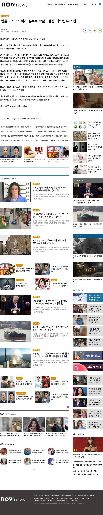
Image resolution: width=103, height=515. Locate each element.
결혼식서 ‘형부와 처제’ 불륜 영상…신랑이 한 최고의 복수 (62, 462)
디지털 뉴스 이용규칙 (83, 495)
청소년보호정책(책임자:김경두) (68, 495)
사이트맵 (91, 495)
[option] (33, 427)
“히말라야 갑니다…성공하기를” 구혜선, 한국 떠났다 (38, 452)
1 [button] (33, 469)
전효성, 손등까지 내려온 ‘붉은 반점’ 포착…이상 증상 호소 (38, 462)
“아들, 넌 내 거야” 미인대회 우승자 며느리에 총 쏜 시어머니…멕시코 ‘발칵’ (56, 435)
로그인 (35, 495)
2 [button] (34, 469)
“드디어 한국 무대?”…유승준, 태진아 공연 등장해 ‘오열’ (14, 452)
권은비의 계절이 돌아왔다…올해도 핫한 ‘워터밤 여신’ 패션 (14, 462)
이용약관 (47, 495)
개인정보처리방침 (54, 495)
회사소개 (41, 495)
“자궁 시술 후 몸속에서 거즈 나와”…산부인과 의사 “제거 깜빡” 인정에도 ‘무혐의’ (33, 435)
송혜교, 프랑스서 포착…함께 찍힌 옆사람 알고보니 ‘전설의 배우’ (62, 452)
